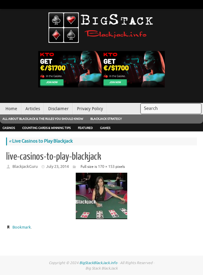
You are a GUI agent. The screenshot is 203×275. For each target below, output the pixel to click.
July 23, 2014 (57, 166)
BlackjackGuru (25, 166)
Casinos (8, 128)
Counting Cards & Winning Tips (46, 128)
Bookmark (21, 227)
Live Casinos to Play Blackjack (41, 141)
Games (105, 128)
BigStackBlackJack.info (98, 262)
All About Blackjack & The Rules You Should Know (42, 119)
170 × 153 (106, 166)
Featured (85, 128)
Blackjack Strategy (106, 119)
